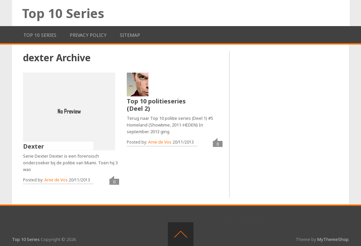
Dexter (33, 146)
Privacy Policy (88, 35)
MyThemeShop (333, 239)
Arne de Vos (56, 180)
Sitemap (130, 35)
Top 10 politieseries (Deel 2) (156, 104)
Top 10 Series (63, 13)
